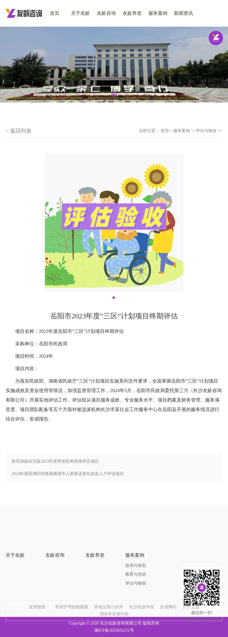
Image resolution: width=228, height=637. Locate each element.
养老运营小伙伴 (108, 599)
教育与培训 (135, 561)
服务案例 (157, 13)
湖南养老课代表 (114, 606)
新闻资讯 (183, 13)
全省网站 (168, 599)
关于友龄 (80, 13)
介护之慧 (191, 599)
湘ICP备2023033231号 (114, 630)
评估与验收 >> (209, 131)
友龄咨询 (106, 13)
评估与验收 (135, 570)
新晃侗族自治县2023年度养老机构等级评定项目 (55, 461)
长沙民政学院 (141, 599)
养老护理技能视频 (71, 599)
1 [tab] (114, 94)
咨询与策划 (135, 552)
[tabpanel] (114, 64)
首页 (165, 131)
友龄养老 (132, 13)
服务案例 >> (184, 131)
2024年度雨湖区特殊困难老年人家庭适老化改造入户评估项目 (68, 473)
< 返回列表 (18, 131)
